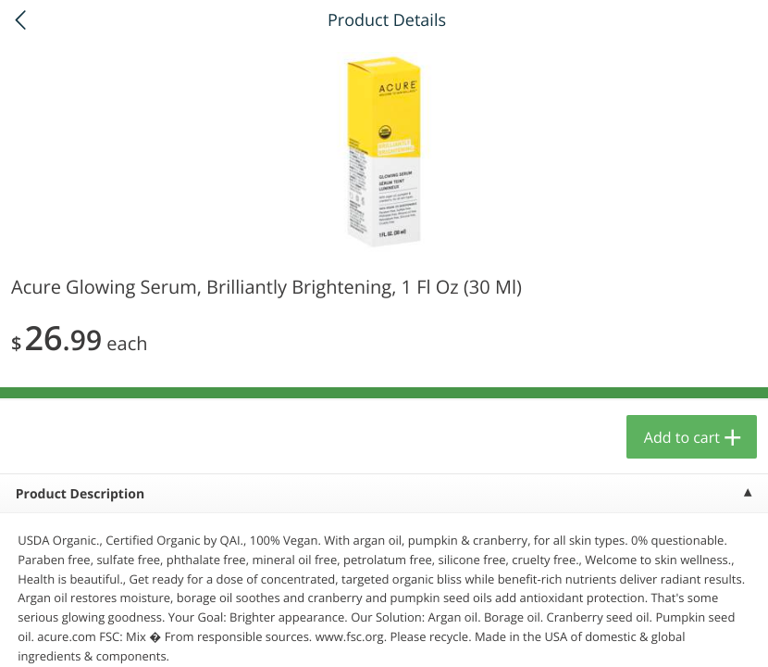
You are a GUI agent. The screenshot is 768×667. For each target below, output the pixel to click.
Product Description (80, 494)
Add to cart (682, 437)
